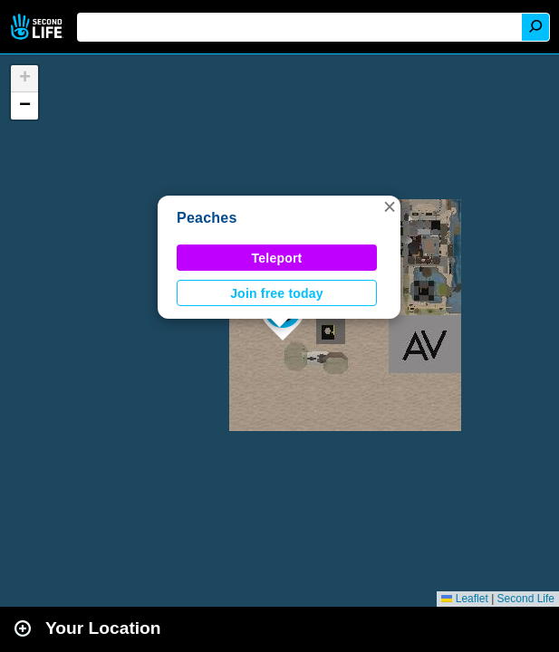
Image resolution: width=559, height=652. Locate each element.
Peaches (207, 217)
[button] (389, 206)
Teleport (277, 258)
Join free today (276, 293)
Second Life (38, 27)
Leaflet (464, 598)
